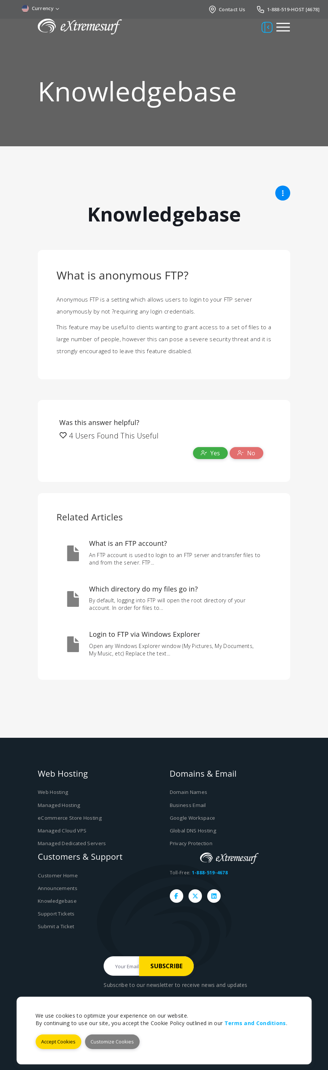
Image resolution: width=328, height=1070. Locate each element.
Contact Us (226, 9)
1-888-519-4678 (210, 871)
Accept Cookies (58, 1041)
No (246, 453)
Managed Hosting (59, 804)
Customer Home (57, 874)
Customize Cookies (112, 1041)
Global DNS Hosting (193, 830)
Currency (40, 8)
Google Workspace (192, 817)
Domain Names (188, 792)
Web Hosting (53, 792)
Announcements (57, 887)
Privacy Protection (191, 842)
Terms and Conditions (255, 1023)
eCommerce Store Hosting (68, 817)
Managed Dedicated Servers (72, 842)
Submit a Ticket (56, 924)
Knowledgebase (57, 899)
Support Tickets (56, 912)
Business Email (187, 804)
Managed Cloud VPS (62, 830)
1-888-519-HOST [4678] (287, 9)
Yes (210, 453)
